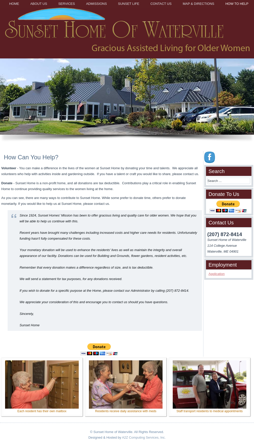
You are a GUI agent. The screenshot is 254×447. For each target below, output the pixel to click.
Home (14, 4)
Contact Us (160, 4)
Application (217, 274)
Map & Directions (198, 4)
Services (66, 4)
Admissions (96, 4)
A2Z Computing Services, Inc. (144, 437)
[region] (127, 102)
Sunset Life (128, 4)
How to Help (236, 4)
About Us (38, 4)
